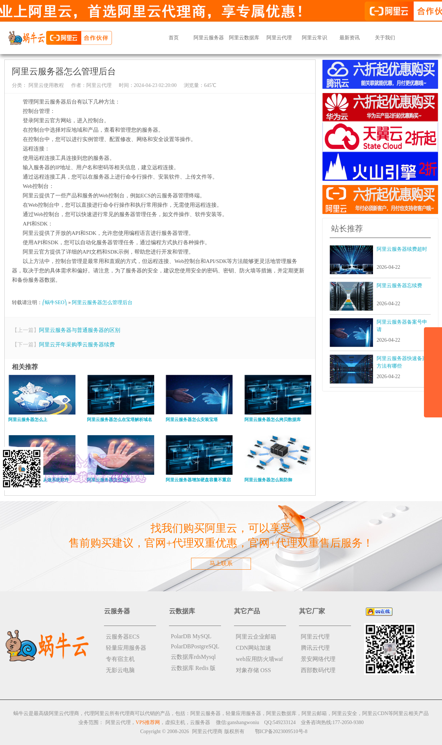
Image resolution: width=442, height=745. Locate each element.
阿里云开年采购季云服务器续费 (77, 344)
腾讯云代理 (315, 648)
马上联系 (221, 563)
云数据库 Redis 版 (193, 668)
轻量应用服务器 (126, 648)
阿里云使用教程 (45, 85)
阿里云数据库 (244, 37)
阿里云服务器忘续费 (399, 285)
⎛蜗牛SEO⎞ (54, 302)
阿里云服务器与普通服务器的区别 (79, 330)
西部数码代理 (318, 670)
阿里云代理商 (207, 731)
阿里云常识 (314, 37)
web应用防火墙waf (259, 659)
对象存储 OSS (253, 670)
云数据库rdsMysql (193, 657)
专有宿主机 (120, 659)
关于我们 (385, 37)
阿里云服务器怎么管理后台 (102, 302)
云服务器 (200, 722)
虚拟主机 (175, 722)
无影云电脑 (120, 670)
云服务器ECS (122, 637)
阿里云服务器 (209, 37)
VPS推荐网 (148, 722)
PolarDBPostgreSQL (195, 646)
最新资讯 (349, 37)
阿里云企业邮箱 (256, 637)
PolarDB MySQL (191, 636)
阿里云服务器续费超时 (402, 249)
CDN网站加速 (253, 648)
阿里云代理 (279, 37)
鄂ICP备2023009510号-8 (281, 731)
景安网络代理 (318, 659)
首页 (174, 37)
